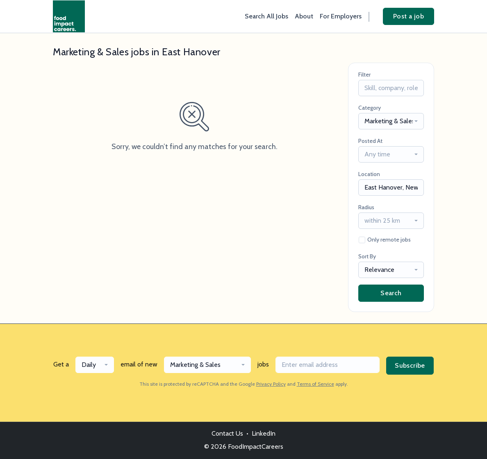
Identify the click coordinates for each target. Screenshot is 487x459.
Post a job (408, 16)
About (304, 16)
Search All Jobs (266, 16)
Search (390, 293)
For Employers (341, 16)
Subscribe (410, 365)
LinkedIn (263, 433)
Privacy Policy (271, 384)
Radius (366, 207)
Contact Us (227, 433)
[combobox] (391, 121)
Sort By (367, 256)
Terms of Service (315, 384)
